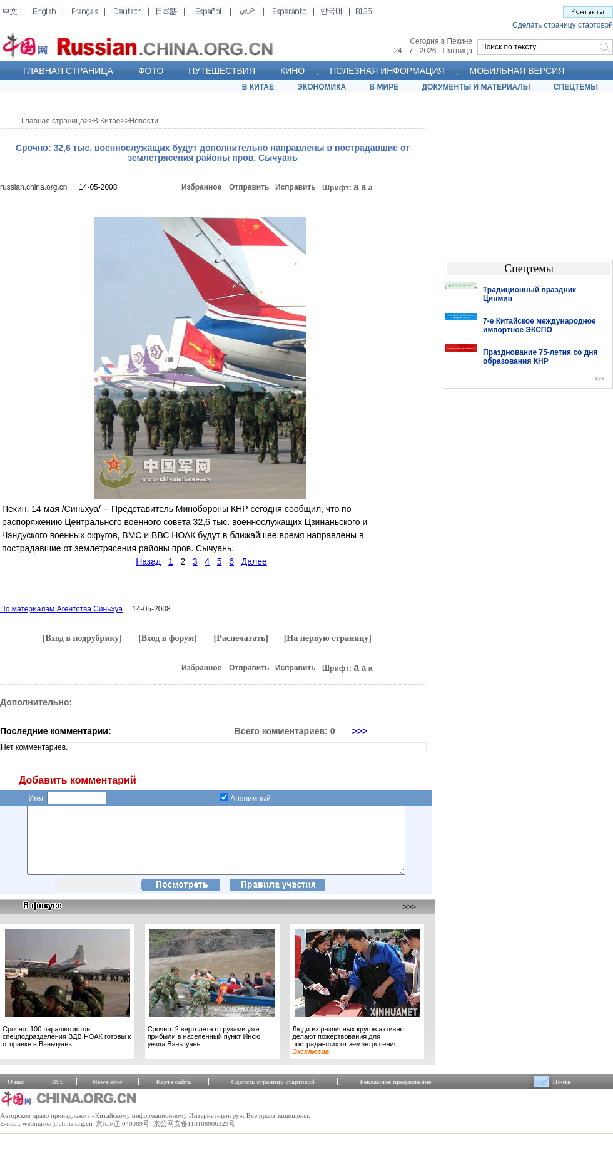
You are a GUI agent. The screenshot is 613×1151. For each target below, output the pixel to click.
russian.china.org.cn (33, 187)
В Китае (107, 120)
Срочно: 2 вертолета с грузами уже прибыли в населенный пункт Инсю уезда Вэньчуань (204, 1049)
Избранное (201, 187)
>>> (360, 731)
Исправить (295, 187)
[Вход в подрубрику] (82, 638)
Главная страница (52, 120)
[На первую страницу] (328, 638)
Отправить (249, 187)
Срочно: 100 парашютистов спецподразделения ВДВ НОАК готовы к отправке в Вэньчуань (67, 1049)
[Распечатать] (240, 638)
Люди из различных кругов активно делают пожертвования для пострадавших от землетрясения (347, 1053)
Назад (148, 561)
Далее (254, 561)
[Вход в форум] (167, 638)
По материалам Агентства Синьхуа (61, 609)
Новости (143, 120)
